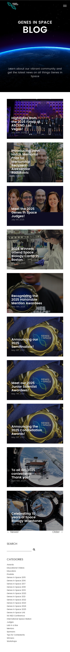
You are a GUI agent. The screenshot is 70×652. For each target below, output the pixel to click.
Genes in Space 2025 (16, 609)
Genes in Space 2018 (16, 587)
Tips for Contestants (16, 634)
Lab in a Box (12, 625)
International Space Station (19, 618)
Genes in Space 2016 (16, 580)
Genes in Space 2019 (16, 590)
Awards (10, 564)
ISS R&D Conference (16, 615)
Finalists (10, 574)
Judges (10, 622)
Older (57, 532)
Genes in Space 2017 (16, 583)
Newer (13, 532)
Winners (10, 638)
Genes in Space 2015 (16, 577)
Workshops (12, 641)
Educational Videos (15, 567)
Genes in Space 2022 (16, 599)
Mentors (10, 628)
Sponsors (11, 631)
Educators (11, 571)
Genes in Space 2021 (16, 596)
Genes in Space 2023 (16, 603)
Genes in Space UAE (16, 612)
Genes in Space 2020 (16, 593)
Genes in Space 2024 (16, 606)
